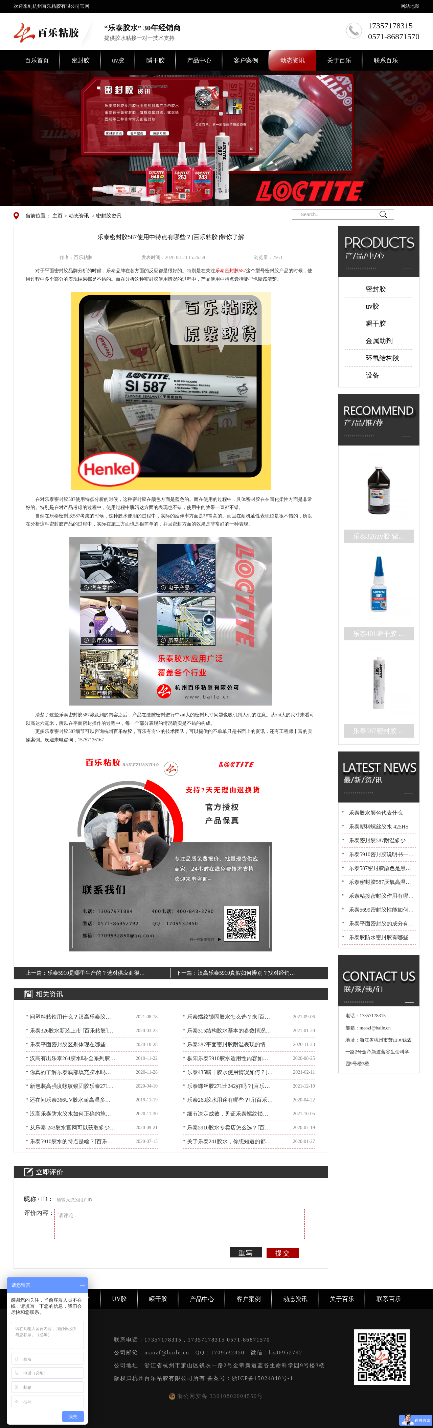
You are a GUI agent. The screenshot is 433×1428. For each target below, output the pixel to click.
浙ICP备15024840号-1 (262, 1378)
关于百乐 (339, 60)
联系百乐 (386, 60)
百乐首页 (37, 60)
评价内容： (39, 1212)
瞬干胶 (155, 60)
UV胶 (119, 1299)
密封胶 (80, 60)
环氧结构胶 (383, 358)
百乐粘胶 (122, 731)
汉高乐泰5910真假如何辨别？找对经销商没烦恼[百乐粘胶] (246, 974)
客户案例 (246, 60)
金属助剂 (379, 341)
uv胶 (118, 60)
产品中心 (199, 60)
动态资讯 (292, 60)
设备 (372, 375)
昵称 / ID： (38, 1199)
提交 (282, 1253)
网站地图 (410, 6)
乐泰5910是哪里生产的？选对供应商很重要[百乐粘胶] (96, 974)
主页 (57, 216)
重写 (245, 1253)
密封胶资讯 (108, 216)
